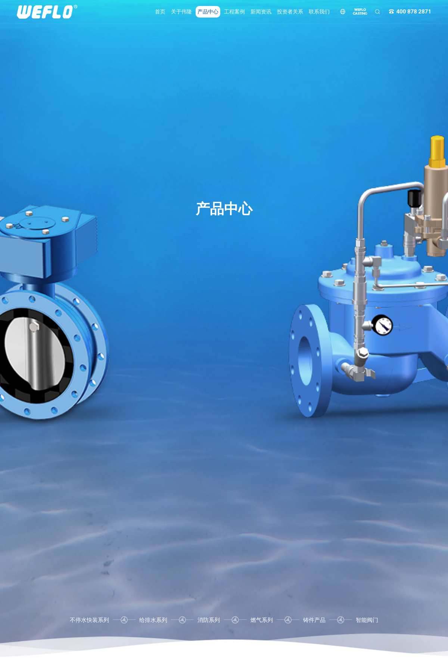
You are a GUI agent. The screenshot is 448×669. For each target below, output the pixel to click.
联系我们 (319, 12)
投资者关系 (290, 12)
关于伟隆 (181, 12)
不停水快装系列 (89, 620)
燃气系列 (262, 620)
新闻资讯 (261, 12)
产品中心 (207, 12)
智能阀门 (367, 620)
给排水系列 (153, 620)
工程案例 (234, 12)
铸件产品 (314, 620)
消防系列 (208, 620)
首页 (160, 12)
